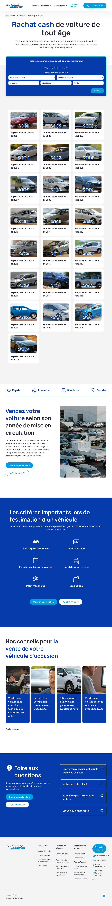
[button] (41, 6)
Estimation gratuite (73, 5)
